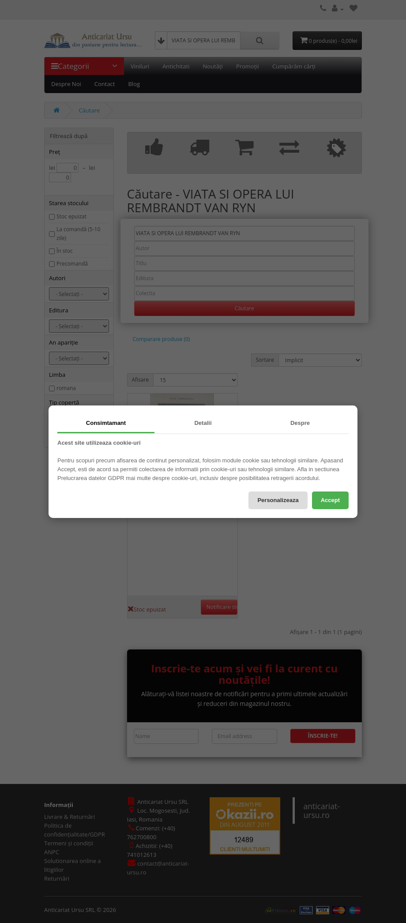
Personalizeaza (277, 500)
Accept (330, 500)
